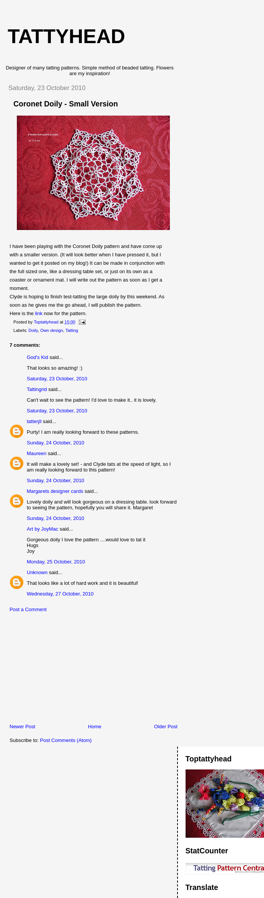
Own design (51, 330)
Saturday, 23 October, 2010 (57, 378)
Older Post (166, 726)
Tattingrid (37, 389)
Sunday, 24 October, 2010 (55, 443)
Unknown (37, 572)
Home (94, 726)
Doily (33, 330)
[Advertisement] (59, 670)
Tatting (71, 330)
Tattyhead (66, 36)
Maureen (36, 453)
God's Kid (37, 357)
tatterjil (34, 421)
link (38, 313)
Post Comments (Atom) (66, 740)
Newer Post (22, 726)
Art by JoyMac (42, 529)
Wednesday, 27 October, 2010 (60, 594)
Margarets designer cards (55, 491)
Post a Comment (28, 609)
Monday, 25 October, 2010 (56, 562)
